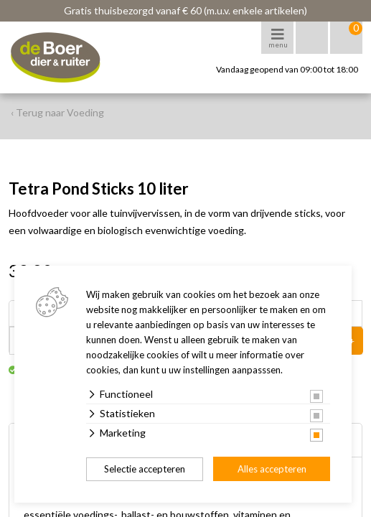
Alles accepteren (272, 469)
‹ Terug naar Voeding (57, 112)
